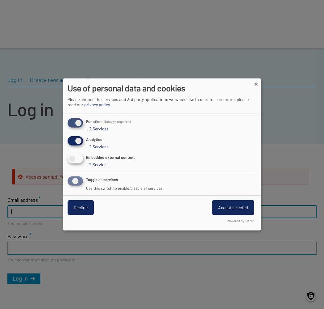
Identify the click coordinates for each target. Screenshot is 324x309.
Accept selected (233, 207)
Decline (81, 207)
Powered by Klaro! (240, 221)
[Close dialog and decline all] (256, 82)
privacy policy (97, 104)
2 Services (97, 129)
